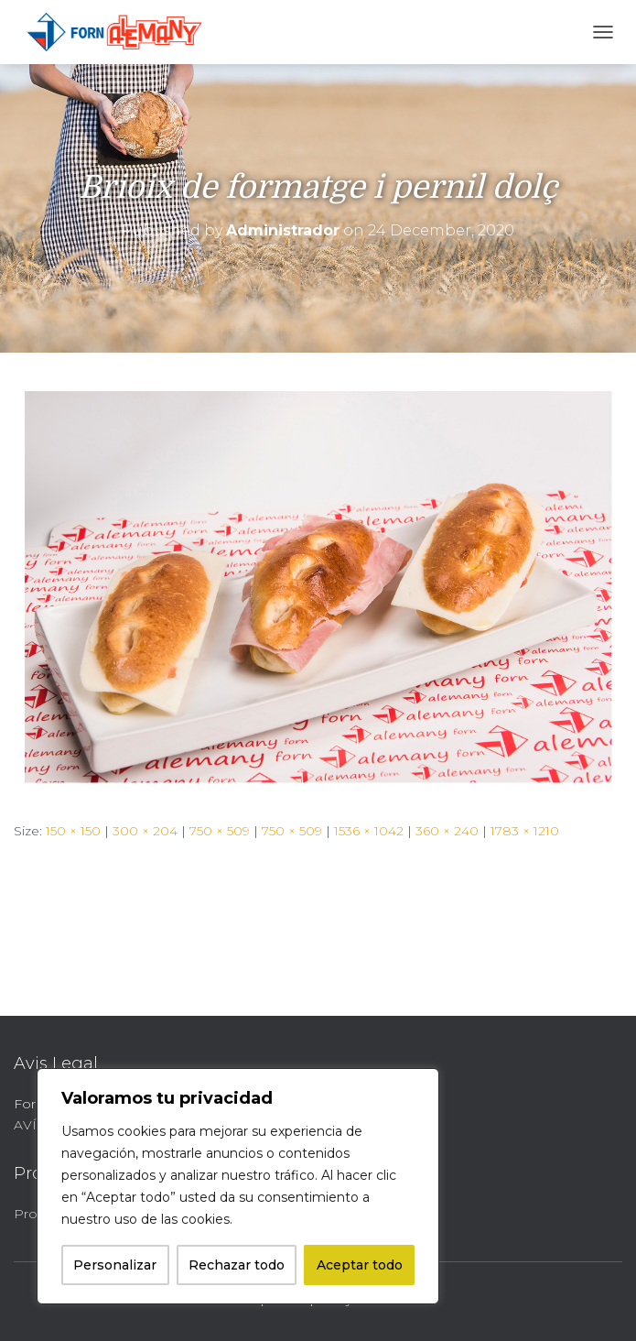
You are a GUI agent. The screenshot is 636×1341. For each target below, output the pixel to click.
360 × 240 (447, 831)
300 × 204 (145, 831)
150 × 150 (73, 831)
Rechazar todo (237, 1265)
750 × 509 (219, 831)
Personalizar (114, 1265)
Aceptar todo (360, 1265)
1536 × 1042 (369, 831)
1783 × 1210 (524, 831)
